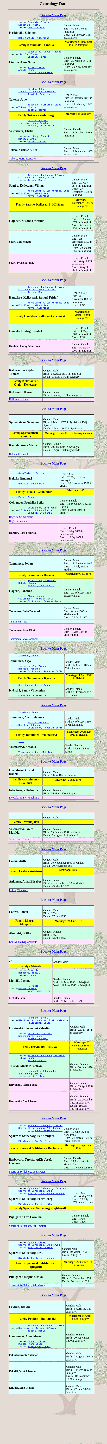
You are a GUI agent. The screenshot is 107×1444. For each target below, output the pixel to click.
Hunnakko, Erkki (38, 1049)
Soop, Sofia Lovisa (40, 1290)
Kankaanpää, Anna (39, 1392)
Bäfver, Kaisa (37, 152)
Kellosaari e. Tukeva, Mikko (37, 189)
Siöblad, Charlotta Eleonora (46, 1234)
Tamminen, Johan (29, 678)
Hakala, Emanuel (18, 471)
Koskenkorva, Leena (31, 1069)
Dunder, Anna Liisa (31, 1389)
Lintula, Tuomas (29, 57)
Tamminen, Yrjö (18, 643)
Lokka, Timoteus (18, 918)
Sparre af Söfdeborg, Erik (45, 1163)
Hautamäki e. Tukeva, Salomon (37, 1372)
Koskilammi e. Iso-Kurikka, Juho (49, 203)
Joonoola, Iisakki (40, 22)
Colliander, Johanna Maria (35, 528)
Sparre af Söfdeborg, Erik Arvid (49, 1228)
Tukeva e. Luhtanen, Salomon (37, 97)
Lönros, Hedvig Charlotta (23, 970)
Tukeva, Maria (27, 114)
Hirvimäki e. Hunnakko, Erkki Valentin (43, 1052)
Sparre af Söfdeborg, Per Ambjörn (28, 1267)
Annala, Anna (27, 74)
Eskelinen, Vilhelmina (33, 720)
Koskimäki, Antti (29, 25)
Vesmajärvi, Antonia (20, 867)
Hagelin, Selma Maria (21, 536)
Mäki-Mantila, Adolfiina (34, 39)
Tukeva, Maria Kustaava (22, 169)
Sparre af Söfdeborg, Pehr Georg (39, 1166)
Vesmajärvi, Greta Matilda (35, 780)
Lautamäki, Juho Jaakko (33, 132)
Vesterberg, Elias (40, 1066)
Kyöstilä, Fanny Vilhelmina (24, 825)
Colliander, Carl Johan (43, 525)
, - (21, 769)
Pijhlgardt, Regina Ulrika (45, 1169)
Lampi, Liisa (36, 28)
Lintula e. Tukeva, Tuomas (45, 54)
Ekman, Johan (27, 514)
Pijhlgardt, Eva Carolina (35, 1180)
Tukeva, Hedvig (38, 117)
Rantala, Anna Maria (31, 501)
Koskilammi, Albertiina (33, 206)
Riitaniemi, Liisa (40, 1055)
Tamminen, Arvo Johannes (23, 661)
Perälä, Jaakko (38, 129)
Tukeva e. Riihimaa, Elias (45, 111)
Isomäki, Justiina (40, 100)
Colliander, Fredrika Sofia (36, 620)
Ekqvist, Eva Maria (40, 532)
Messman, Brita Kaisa (42, 135)
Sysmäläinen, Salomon (32, 490)
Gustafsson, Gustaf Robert (35, 709)
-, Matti (34, 1016)
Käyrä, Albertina (39, 209)
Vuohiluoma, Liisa (40, 1022)
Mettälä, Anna (27, 149)
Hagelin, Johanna (18, 540)
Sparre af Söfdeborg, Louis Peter (27, 1211)
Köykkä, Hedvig (38, 1072)
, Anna (32, 1005)
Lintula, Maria (38, 60)
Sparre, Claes (37, 1284)
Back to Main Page (53, 15)
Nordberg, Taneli (39, 146)
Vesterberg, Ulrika (31, 1110)
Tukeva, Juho (27, 1093)
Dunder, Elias (37, 1386)
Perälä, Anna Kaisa (40, 77)
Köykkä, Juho (36, 94)
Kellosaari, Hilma (19, 416)
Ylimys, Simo (36, 71)
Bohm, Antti (36, 998)
